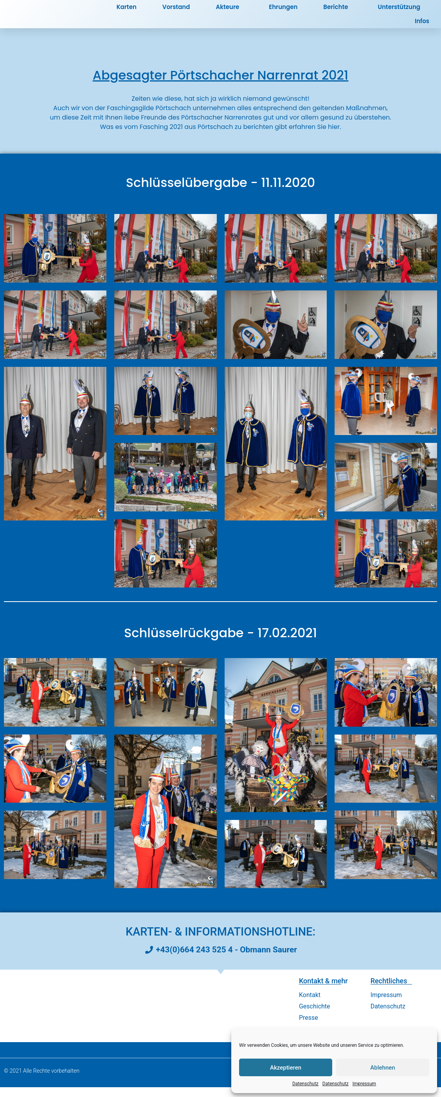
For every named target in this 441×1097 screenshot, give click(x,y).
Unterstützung (399, 12)
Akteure (229, 12)
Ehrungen (283, 12)
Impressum (364, 1083)
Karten (127, 12)
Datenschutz (305, 1083)
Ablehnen (382, 1067)
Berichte (337, 12)
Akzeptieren (285, 1067)
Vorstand (176, 12)
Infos (424, 26)
